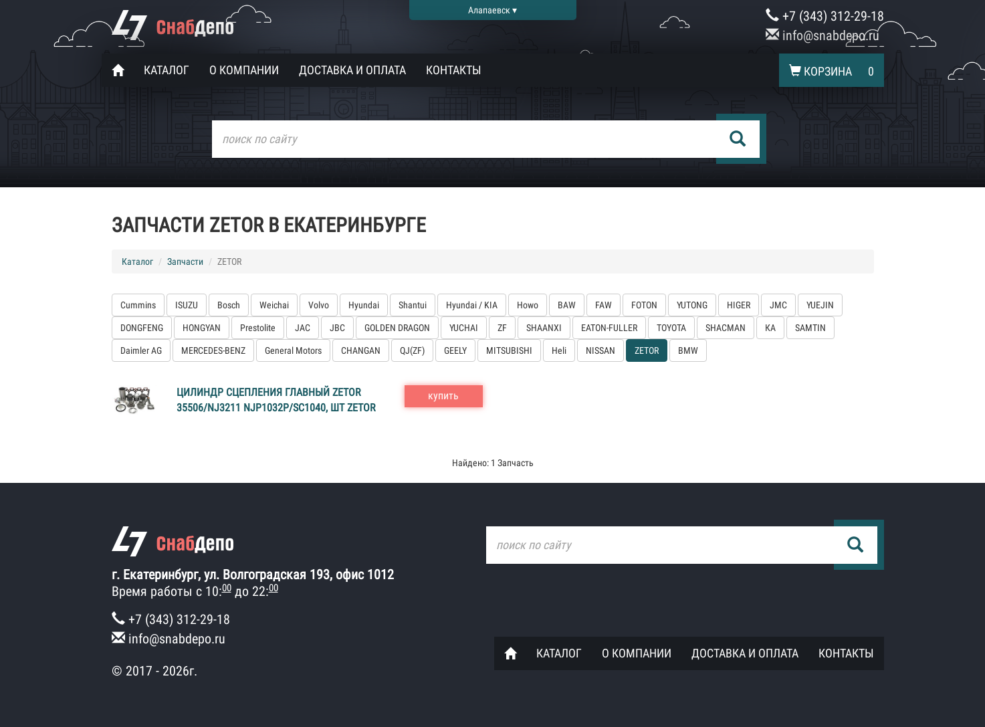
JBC (337, 327)
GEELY (455, 350)
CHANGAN (360, 350)
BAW (567, 305)
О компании (244, 70)
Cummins (138, 305)
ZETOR (647, 350)
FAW (603, 305)
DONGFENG (141, 327)
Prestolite (258, 327)
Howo (527, 305)
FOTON (644, 305)
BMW (688, 350)
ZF (502, 327)
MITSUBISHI (509, 350)
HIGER (738, 305)
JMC (778, 305)
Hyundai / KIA (472, 305)
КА (770, 327)
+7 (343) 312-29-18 (825, 16)
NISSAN (600, 350)
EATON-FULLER (609, 327)
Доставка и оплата (352, 70)
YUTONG (692, 305)
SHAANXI (544, 327)
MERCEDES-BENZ (213, 350)
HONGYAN (202, 327)
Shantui (413, 305)
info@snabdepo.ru (822, 35)
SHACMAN (725, 327)
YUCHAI (463, 327)
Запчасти (185, 261)
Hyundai (363, 305)
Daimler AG (141, 350)
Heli (559, 350)
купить (443, 395)
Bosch (228, 305)
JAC (302, 327)
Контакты (453, 70)
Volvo (318, 305)
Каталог (166, 70)
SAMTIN (810, 327)
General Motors (293, 350)
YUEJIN (820, 305)
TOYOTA (671, 327)
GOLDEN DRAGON (397, 327)
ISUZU (186, 305)
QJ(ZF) (412, 350)
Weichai (274, 305)
